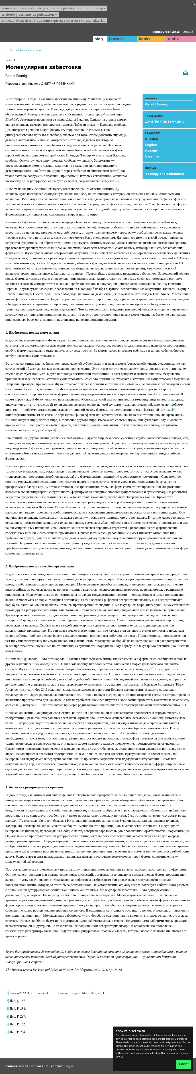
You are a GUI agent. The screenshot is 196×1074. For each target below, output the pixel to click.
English (151, 144)
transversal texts (166, 31)
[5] (117, 476)
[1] (116, 188)
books (143, 39)
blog (97, 39)
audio (173, 39)
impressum (39, 1066)
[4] (54, 430)
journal (115, 39)
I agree (183, 1064)
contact (188, 31)
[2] (94, 350)
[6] (151, 669)
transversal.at (16, 1066)
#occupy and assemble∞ (164, 173)
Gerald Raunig (156, 104)
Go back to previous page (25, 50)
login (69, 1066)
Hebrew (151, 150)
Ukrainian (152, 156)
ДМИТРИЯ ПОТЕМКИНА (164, 121)
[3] (174, 409)
